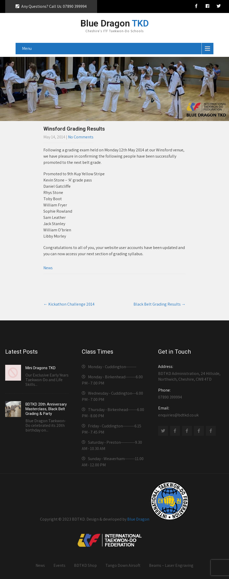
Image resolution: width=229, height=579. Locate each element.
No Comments (80, 137)
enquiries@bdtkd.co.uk (189, 411)
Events (59, 565)
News (48, 268)
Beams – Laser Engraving (171, 565)
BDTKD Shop (85, 565)
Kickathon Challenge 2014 (69, 304)
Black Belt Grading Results (159, 304)
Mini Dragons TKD (40, 368)
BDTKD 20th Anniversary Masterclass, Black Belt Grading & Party (46, 409)
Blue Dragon (138, 519)
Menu (27, 48)
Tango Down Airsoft (122, 565)
